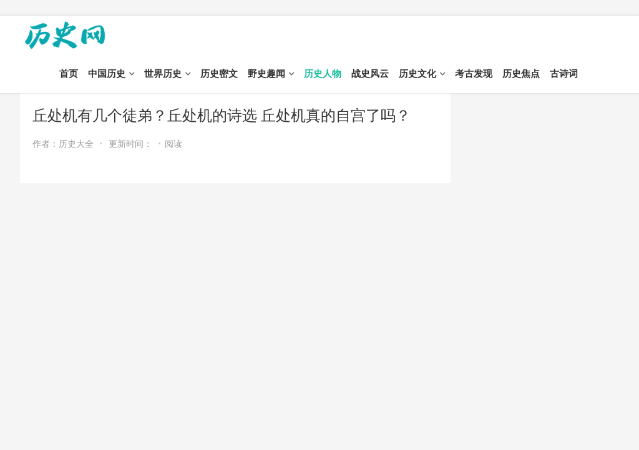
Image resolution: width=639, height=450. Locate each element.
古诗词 (564, 73)
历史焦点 (521, 73)
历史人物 (322, 73)
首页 (68, 73)
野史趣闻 (266, 73)
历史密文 (219, 73)
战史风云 (370, 73)
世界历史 (163, 73)
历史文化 (417, 73)
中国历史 (106, 73)
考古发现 (473, 73)
